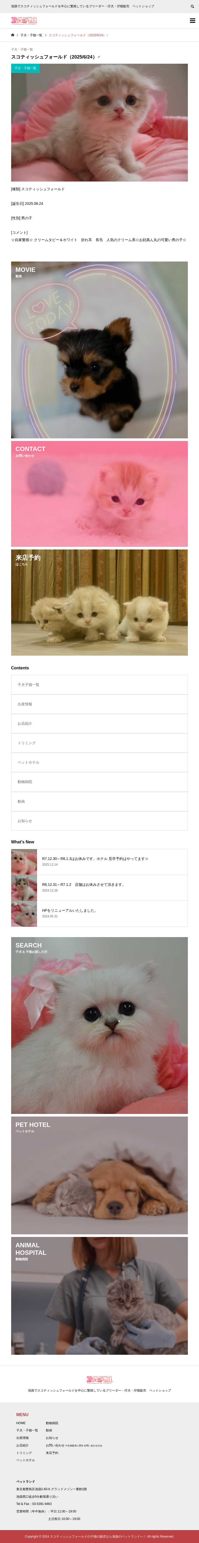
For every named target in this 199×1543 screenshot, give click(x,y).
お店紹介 (25, 723)
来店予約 (52, 1453)
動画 (21, 801)
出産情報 (25, 704)
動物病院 (25, 782)
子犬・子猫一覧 (22, 49)
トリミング (27, 743)
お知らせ (25, 821)
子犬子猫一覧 (28, 685)
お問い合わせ (55, 1445)
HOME (21, 1423)
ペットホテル (28, 762)
